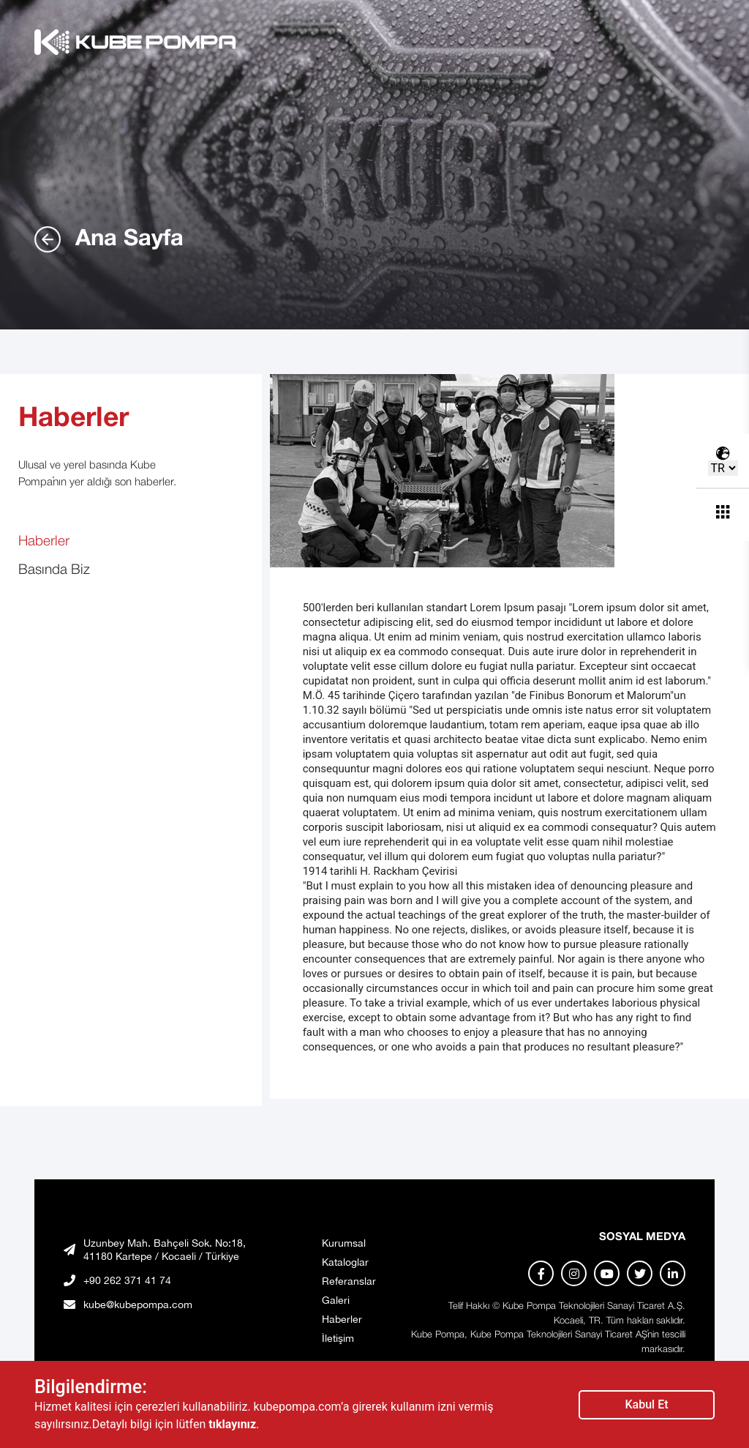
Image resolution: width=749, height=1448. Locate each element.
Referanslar (349, 1281)
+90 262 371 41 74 (127, 1280)
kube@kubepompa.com (137, 1304)
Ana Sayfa (109, 239)
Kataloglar (345, 1262)
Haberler (43, 541)
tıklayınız (232, 1424)
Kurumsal (344, 1243)
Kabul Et (646, 1404)
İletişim (338, 1338)
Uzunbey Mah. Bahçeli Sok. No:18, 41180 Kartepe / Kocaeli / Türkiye (164, 1249)
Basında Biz (54, 570)
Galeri (336, 1300)
